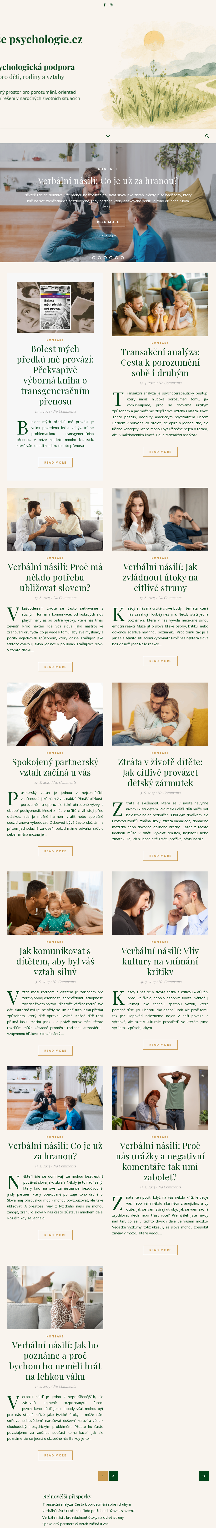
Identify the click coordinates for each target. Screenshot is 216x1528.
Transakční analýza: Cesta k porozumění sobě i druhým (160, 362)
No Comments (64, 411)
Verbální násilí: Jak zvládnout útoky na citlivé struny (160, 577)
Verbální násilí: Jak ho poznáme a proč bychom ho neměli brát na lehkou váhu (55, 1360)
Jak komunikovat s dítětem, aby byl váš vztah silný (55, 961)
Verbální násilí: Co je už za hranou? (108, 180)
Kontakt (108, 169)
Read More (55, 462)
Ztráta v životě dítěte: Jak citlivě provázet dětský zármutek (160, 772)
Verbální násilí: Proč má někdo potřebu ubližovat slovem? (55, 577)
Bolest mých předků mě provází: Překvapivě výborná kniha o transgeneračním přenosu (55, 375)
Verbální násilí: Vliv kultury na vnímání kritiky (160, 961)
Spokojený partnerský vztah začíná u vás (55, 767)
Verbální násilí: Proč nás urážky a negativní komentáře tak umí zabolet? (160, 1161)
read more (108, 222)
